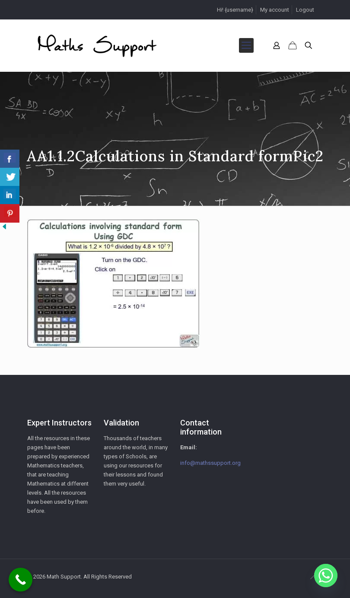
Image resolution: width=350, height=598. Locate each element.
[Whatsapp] (325, 575)
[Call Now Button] (20, 580)
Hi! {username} (235, 9)
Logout (305, 9)
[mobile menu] (246, 45)
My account (274, 9)
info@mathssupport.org (210, 463)
